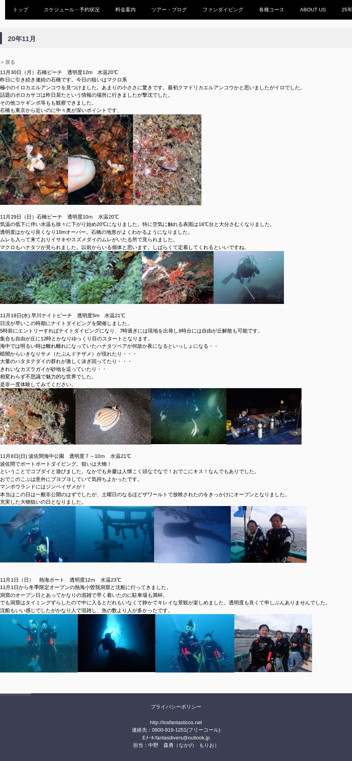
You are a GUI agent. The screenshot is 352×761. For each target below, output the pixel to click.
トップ (20, 10)
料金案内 (125, 10)
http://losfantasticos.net (176, 722)
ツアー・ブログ (169, 10)
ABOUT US (313, 10)
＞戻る (7, 62)
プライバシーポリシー (176, 707)
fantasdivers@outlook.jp (182, 738)
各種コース (271, 10)
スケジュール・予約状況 (72, 10)
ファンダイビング (223, 10)
